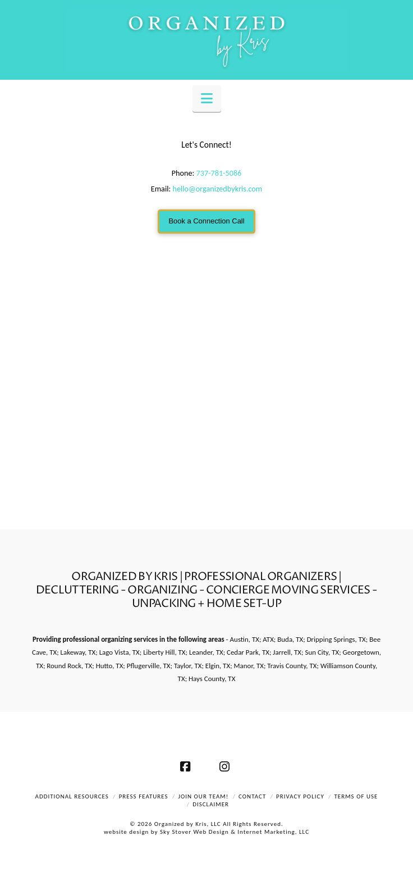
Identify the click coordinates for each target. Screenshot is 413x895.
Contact (252, 796)
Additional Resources (72, 796)
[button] (206, 98)
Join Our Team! (203, 796)
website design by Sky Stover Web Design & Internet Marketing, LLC (206, 831)
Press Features (143, 796)
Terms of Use (356, 796)
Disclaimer (210, 804)
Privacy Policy (300, 796)
